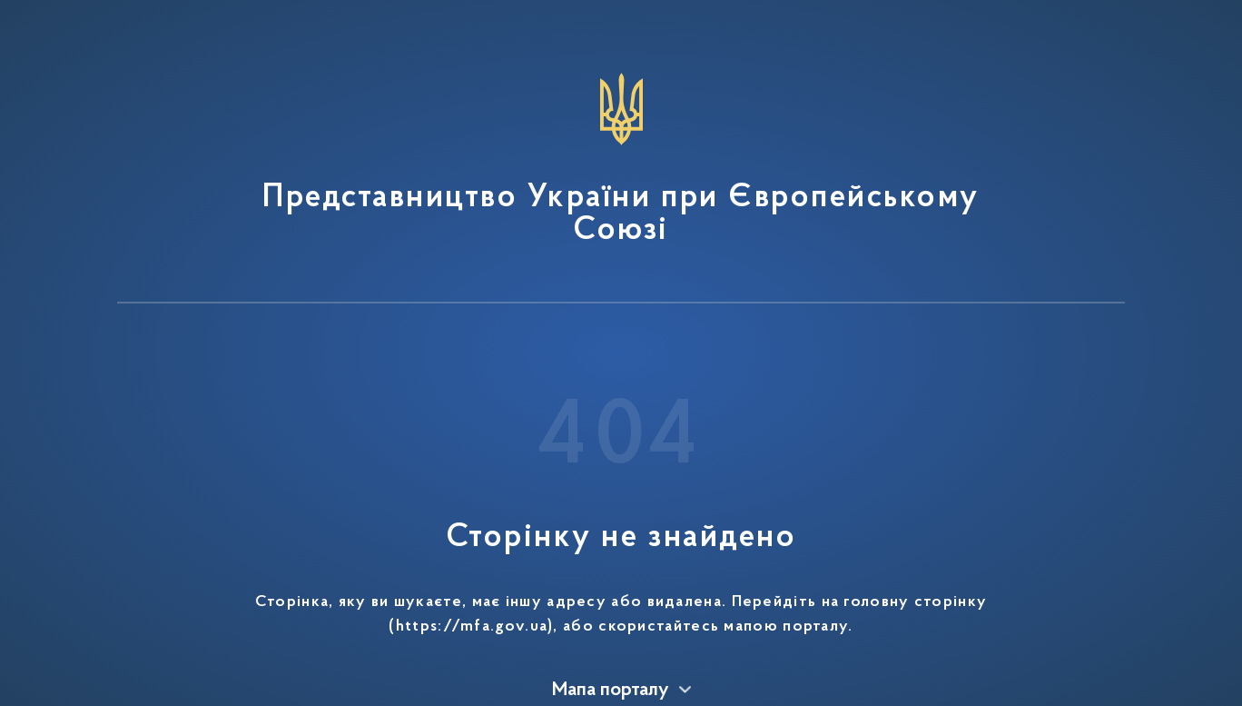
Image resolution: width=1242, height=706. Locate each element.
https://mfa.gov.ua (471, 627)
